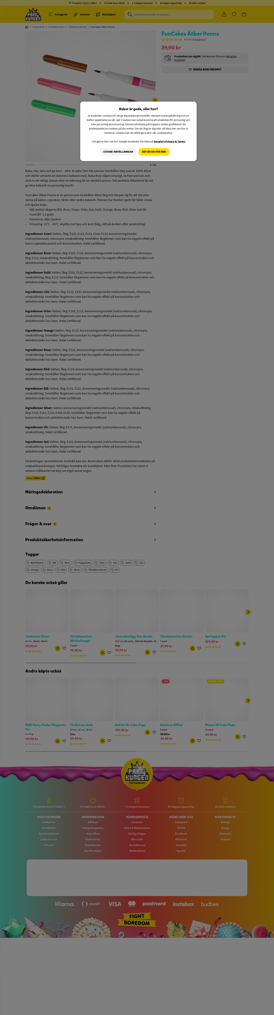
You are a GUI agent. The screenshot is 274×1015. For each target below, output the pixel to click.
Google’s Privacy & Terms (169, 141)
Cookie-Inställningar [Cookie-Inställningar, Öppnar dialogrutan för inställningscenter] (118, 152)
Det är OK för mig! (154, 152)
